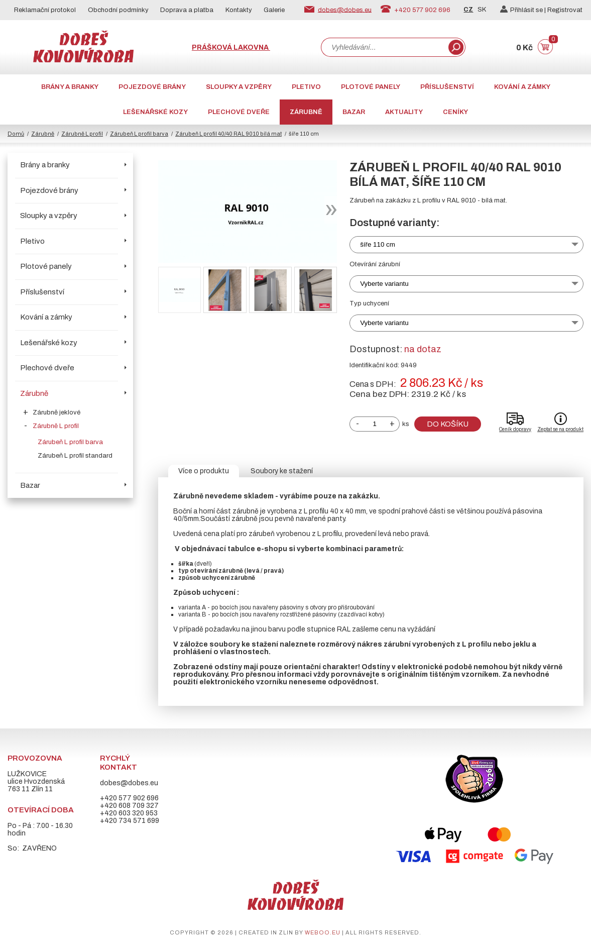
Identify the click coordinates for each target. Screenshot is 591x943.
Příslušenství (447, 86)
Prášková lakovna (231, 47)
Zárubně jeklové (56, 412)
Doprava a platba (186, 10)
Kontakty (238, 10)
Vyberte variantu (384, 283)
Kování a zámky (522, 86)
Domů (16, 134)
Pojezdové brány (152, 86)
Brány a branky (69, 86)
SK (482, 9)
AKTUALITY (404, 112)
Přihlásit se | (523, 10)
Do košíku (447, 424)
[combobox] (383, 47)
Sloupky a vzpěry (239, 86)
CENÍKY (455, 112)
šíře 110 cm (377, 244)
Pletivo (306, 86)
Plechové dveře (239, 112)
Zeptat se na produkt (560, 429)
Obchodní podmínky (118, 10)
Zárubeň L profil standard (75, 455)
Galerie (274, 10)
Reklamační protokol (45, 10)
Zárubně (306, 112)
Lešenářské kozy (155, 112)
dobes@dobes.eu (345, 9)
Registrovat (564, 10)
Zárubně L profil (82, 134)
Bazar (353, 112)
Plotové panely (370, 86)
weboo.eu (322, 932)
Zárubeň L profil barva (139, 134)
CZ (468, 9)
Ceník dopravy (515, 429)
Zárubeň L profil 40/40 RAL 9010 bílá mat (228, 134)
